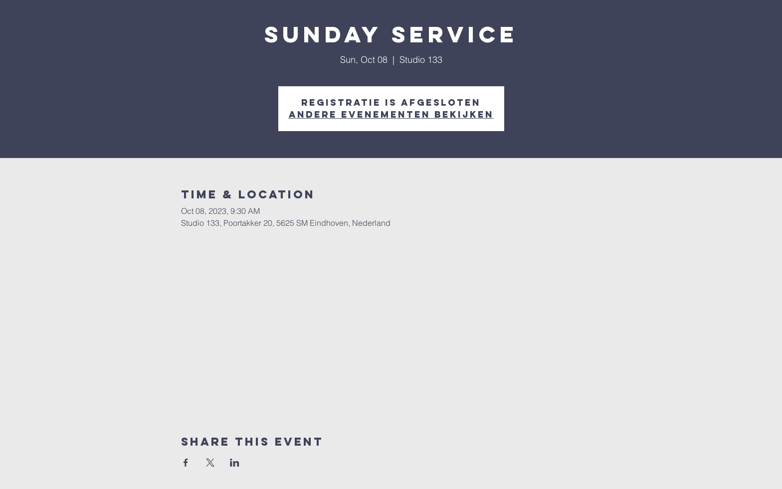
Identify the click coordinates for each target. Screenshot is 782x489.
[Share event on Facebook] (186, 463)
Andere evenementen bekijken (391, 114)
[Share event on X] (210, 463)
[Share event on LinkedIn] (234, 463)
